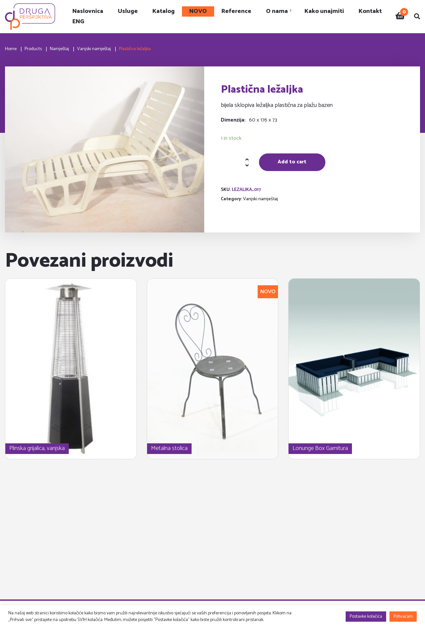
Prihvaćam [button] (403, 616)
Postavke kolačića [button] (366, 616)
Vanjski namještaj (260, 199)
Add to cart (292, 161)
